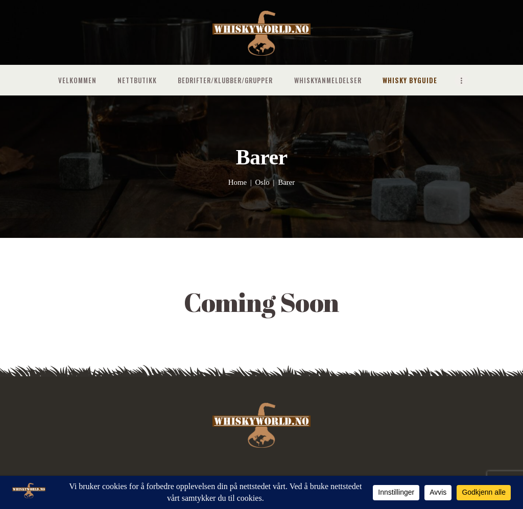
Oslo (262, 182)
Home (237, 182)
